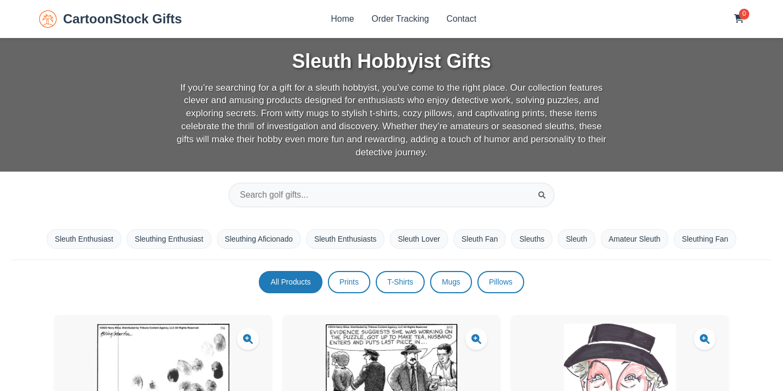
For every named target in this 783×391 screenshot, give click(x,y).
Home (343, 18)
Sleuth (579, 239)
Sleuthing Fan (709, 239)
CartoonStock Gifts (110, 19)
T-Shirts (400, 283)
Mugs (452, 283)
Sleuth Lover (419, 239)
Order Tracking (400, 18)
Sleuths (533, 239)
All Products (289, 283)
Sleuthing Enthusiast (166, 239)
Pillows (503, 283)
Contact (461, 18)
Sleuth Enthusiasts (344, 239)
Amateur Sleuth (638, 239)
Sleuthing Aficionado (256, 239)
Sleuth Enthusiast (79, 239)
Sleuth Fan (481, 239)
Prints (348, 283)
